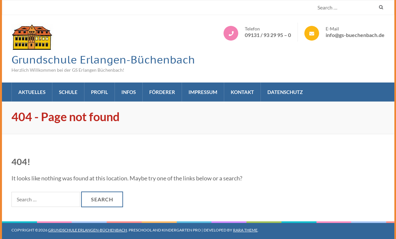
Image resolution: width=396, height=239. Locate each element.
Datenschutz (285, 92)
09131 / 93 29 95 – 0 (268, 35)
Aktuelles (31, 92)
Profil (99, 92)
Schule (68, 92)
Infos (128, 92)
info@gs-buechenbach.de (355, 35)
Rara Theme (245, 230)
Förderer (162, 92)
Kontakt (242, 92)
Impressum (203, 92)
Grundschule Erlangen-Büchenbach (103, 59)
